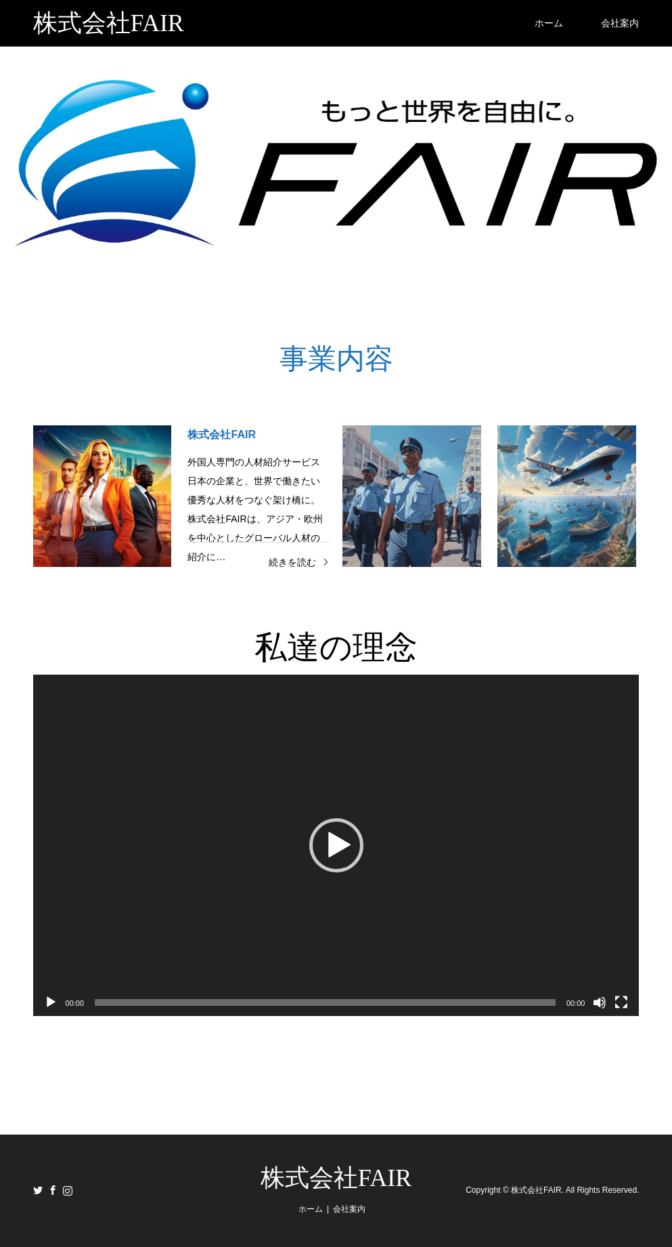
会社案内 (620, 23)
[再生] (51, 1002)
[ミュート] (599, 1002)
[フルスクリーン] (621, 1002)
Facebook (53, 1190)
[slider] (325, 1002)
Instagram (67, 1190)
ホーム (549, 23)
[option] (336, 162)
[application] (336, 845)
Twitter (38, 1190)
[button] (336, 845)
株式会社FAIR (336, 1177)
